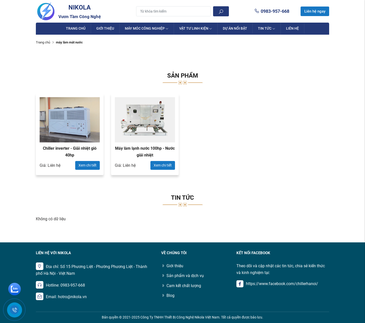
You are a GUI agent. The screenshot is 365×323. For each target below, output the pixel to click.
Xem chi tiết (87, 165)
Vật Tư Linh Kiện (195, 28)
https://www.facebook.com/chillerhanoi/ (282, 283)
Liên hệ (292, 28)
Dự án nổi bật (235, 28)
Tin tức (266, 28)
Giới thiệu (105, 28)
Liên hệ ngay (314, 11)
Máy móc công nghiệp (146, 28)
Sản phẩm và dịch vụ (182, 275)
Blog (167, 295)
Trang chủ (75, 28)
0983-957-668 (271, 11)
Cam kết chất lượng (181, 285)
